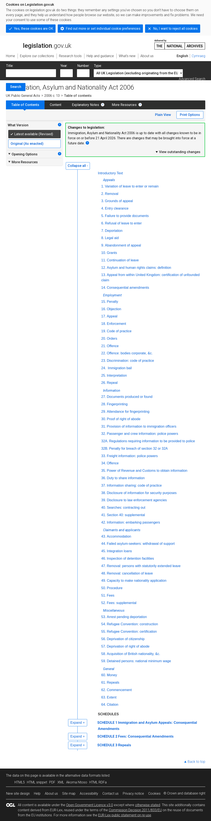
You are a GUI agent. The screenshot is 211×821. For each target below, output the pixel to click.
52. (103, 603)
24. (103, 368)
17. (103, 316)
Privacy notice (133, 793)
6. (102, 223)
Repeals (113, 682)
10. (103, 253)
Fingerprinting (117, 404)
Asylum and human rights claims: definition (139, 267)
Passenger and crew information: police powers (142, 433)
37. (103, 485)
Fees (111, 595)
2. (102, 194)
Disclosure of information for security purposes (142, 493)
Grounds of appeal (119, 201)
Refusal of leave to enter (123, 223)
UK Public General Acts (23, 96)
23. (103, 360)
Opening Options (23, 154)
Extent (111, 697)
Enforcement (116, 323)
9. (102, 245)
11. (103, 260)
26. (103, 382)
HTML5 (19, 782)
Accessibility (89, 793)
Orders (112, 338)
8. (102, 238)
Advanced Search (192, 79)
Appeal (112, 316)
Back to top (196, 762)
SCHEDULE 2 (107, 736)
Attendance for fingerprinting (128, 411)
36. (103, 478)
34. (103, 463)
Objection (114, 309)
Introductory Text (110, 173)
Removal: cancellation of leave (130, 573)
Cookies (154, 793)
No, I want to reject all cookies (175, 29)
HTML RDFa (98, 782)
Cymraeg (198, 56)
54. (103, 624)
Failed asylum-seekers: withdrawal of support (141, 543)
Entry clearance (117, 208)
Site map (68, 793)
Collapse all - (78, 166)
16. (103, 309)
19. (103, 331)
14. (103, 287)
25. (103, 375)
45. (103, 551)
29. (103, 411)
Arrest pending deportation (127, 617)
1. (102, 186)
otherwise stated (147, 805)
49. (103, 580)
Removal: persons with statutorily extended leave (144, 566)
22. (103, 353)
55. (103, 631)
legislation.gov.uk (38, 44)
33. (103, 456)
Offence (113, 346)
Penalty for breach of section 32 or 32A (138, 448)
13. (103, 275)
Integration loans (119, 551)
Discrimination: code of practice (130, 360)
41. (103, 515)
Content (55, 105)
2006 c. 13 (52, 96)
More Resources (124, 105)
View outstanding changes (177, 152)
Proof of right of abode (123, 419)
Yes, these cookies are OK (33, 29)
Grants (112, 253)
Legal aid (112, 238)
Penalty (112, 301)
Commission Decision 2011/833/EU (135, 810)
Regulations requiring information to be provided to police (152, 441)
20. (103, 338)
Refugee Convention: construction (132, 624)
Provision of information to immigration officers (141, 426)
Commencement (119, 690)
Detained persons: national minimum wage (139, 661)
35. (103, 470)
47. (103, 566)
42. (103, 522)
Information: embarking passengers (133, 522)
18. (103, 323)
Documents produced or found (129, 397)
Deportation (114, 230)
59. (103, 661)
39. (103, 500)
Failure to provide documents (127, 216)
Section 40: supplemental (126, 515)
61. (103, 682)
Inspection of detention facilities (130, 558)
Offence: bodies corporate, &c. (130, 353)
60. (103, 675)
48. (103, 573)
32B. (104, 448)
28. (103, 404)
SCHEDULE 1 (107, 723)
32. (103, 433)
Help (37, 793)
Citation (112, 704)
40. (103, 507)
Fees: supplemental (122, 603)
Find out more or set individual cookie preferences (103, 29)
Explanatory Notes (85, 105)
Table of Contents (25, 105)
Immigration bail (119, 368)
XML (60, 782)
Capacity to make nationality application (136, 580)
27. (103, 397)
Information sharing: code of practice (134, 485)
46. (103, 558)
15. (103, 301)
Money (112, 675)
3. (102, 201)
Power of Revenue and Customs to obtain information (147, 470)
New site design (18, 793)
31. (103, 426)
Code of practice (119, 331)
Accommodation (119, 536)
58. (103, 654)
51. (103, 595)
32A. (104, 441)
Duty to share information (126, 478)
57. (103, 646)
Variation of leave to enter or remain (132, 186)
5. (102, 216)
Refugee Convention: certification (132, 631)
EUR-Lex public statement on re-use (124, 815)
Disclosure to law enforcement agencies (137, 500)
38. (103, 493)
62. (103, 690)
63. (103, 697)
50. (103, 588)
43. (103, 536)
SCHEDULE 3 (107, 745)
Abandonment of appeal (123, 245)
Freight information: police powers (132, 456)
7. (102, 230)
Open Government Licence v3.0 (89, 805)
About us (51, 793)
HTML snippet (37, 782)
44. (103, 543)
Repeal (112, 382)
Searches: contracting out (126, 507)
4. (102, 208)
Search (15, 87)
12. (103, 267)
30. (103, 419)
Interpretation (117, 375)
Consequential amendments (128, 287)
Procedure (115, 588)
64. (103, 704)
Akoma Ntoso (76, 782)
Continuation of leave (123, 260)
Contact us (110, 793)
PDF (52, 782)
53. (103, 617)
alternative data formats (83, 775)
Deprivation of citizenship (126, 639)
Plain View (163, 115)
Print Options (190, 115)
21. (103, 346)
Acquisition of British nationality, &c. (133, 654)
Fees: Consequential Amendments (146, 736)
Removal (111, 194)
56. (103, 639)
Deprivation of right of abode (128, 646)
